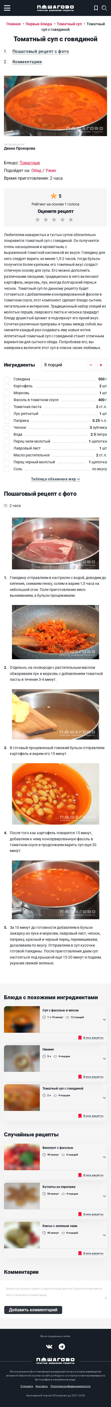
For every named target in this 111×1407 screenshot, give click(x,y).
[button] (55, 479)
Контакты (42, 1386)
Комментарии (27, 61)
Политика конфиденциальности (70, 1386)
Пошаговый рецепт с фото (40, 51)
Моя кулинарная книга (96, 8)
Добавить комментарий (33, 1309)
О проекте (26, 1386)
